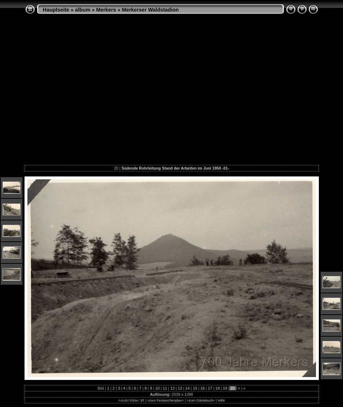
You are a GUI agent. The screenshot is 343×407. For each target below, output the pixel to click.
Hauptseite (56, 10)
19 (225, 388)
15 (195, 388)
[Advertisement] (67, 92)
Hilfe (221, 400)
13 (180, 388)
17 (210, 388)
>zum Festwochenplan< (165, 400)
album (82, 10)
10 (157, 388)
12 (172, 388)
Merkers (106, 10)
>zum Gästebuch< (201, 400)
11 (165, 388)
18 (217, 388)
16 (202, 388)
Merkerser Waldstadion (150, 10)
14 (187, 388)
